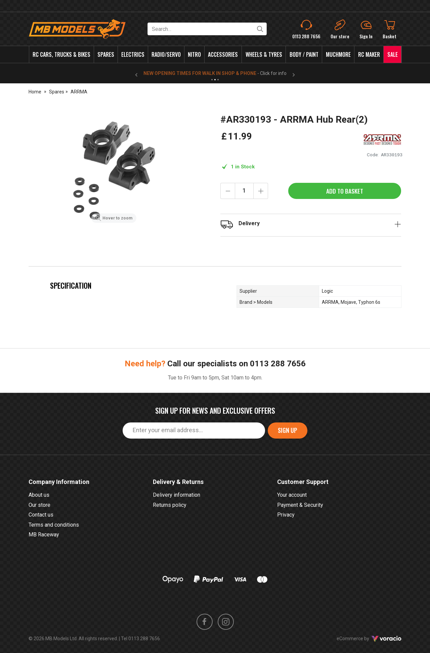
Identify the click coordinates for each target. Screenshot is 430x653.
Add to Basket (344, 191)
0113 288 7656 (278, 363)
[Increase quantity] (260, 191)
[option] (113, 170)
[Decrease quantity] (227, 191)
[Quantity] (244, 191)
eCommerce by (369, 638)
